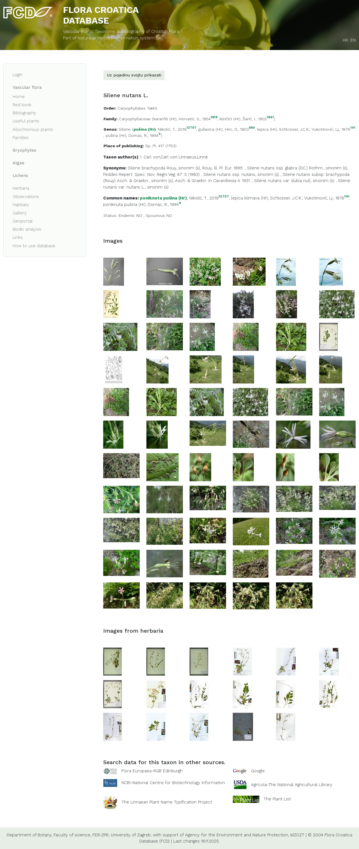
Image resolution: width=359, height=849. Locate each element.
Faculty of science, (72, 834)
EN (353, 40)
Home (19, 96)
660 (252, 128)
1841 (270, 117)
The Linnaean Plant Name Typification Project (166, 802)
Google (258, 770)
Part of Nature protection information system (109, 37)
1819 (214, 117)
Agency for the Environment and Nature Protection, (237, 834)
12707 (191, 128)
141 (352, 128)
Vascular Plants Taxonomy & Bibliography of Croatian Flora (121, 31)
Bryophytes (24, 150)
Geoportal (23, 221)
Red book (22, 104)
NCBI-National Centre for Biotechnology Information (173, 782)
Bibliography (24, 112)
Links (18, 237)
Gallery (20, 212)
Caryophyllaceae (135, 119)
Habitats (21, 204)
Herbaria (21, 188)
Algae (18, 162)
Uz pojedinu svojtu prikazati (134, 75)
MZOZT (297, 834)
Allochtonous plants (33, 129)
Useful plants (26, 121)
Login (17, 74)
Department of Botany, (29, 834)
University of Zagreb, (131, 834)
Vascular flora (27, 87)
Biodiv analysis (27, 229)
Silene (125, 129)
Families (21, 137)
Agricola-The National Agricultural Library (291, 784)
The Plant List (277, 798)
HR (345, 40)
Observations (26, 196)
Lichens (20, 175)
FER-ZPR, (101, 834)
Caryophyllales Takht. (138, 108)
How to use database (34, 245)
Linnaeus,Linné (193, 157)
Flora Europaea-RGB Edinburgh (152, 770)
